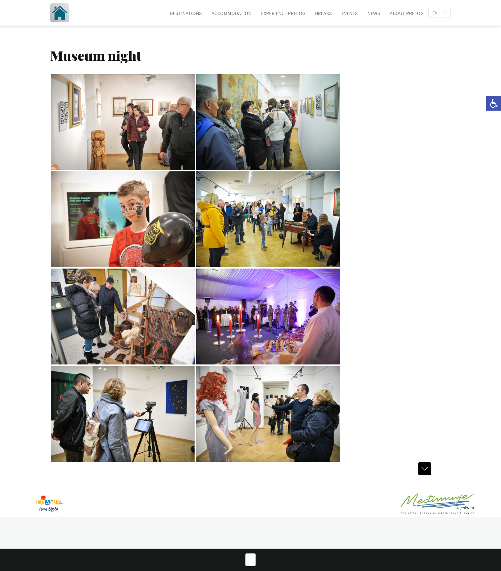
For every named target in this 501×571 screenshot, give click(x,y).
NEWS (373, 13)
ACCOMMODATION (231, 13)
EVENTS (350, 13)
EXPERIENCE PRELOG (283, 13)
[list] (439, 13)
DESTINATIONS (186, 13)
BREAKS (323, 13)
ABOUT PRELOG (407, 13)
